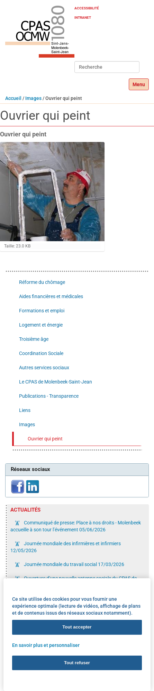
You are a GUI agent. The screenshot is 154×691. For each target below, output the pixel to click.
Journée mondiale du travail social (73, 564)
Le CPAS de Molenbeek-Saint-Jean (55, 382)
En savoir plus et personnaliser (46, 645)
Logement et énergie (41, 325)
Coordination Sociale (41, 353)
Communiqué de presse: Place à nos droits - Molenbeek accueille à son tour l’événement (75, 526)
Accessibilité (86, 8)
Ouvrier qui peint (45, 438)
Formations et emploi (41, 310)
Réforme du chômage (42, 282)
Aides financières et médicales (51, 296)
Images (33, 98)
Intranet (82, 17)
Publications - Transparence (49, 396)
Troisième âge (33, 339)
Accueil (13, 98)
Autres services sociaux (44, 367)
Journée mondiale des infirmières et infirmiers (65, 547)
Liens (24, 410)
